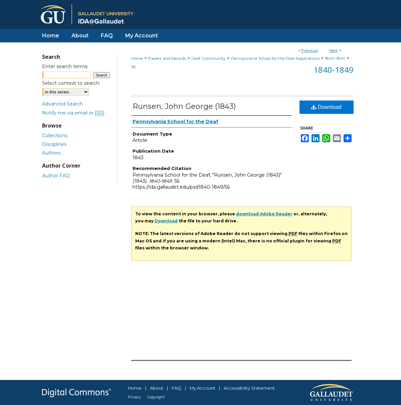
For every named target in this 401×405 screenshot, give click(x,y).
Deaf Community (208, 58)
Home (137, 58)
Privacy (134, 397)
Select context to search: (71, 83)
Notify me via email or (73, 113)
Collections (54, 136)
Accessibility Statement (249, 388)
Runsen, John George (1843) (184, 106)
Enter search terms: (65, 66)
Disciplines (54, 144)
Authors (51, 153)
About (156, 388)
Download (326, 107)
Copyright (156, 397)
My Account (202, 388)
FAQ (176, 388)
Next (333, 50)
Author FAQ (56, 176)
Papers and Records (167, 58)
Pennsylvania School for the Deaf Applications (275, 58)
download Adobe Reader (264, 213)
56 (133, 66)
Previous (309, 50)
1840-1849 (335, 58)
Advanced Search (62, 104)
